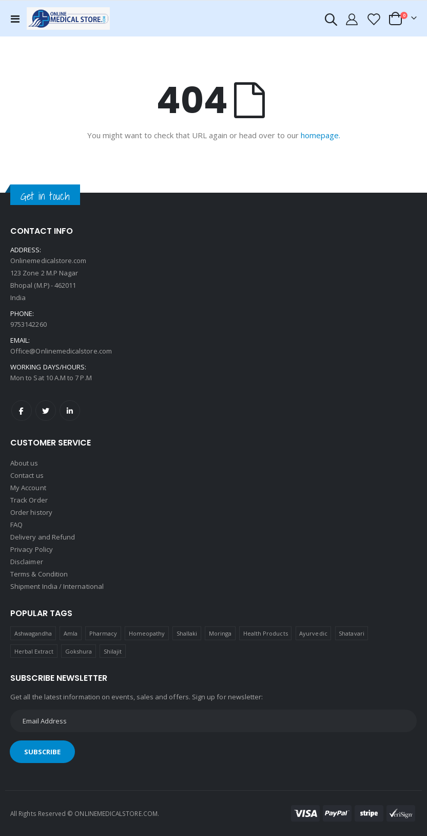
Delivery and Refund (42, 537)
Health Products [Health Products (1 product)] (265, 633)
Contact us (27, 475)
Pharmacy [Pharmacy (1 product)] (103, 633)
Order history (31, 512)
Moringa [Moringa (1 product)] (220, 633)
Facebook (21, 410)
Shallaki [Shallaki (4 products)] (187, 633)
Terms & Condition (39, 574)
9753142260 (28, 324)
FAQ (16, 524)
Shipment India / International (57, 586)
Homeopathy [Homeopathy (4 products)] (147, 633)
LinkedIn (70, 410)
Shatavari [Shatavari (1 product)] (351, 633)
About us (24, 463)
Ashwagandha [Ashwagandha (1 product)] (33, 633)
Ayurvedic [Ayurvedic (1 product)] (313, 633)
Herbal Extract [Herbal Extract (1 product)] (34, 651)
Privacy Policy (31, 549)
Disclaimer (26, 561)
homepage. (320, 135)
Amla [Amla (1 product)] (70, 633)
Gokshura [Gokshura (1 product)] (78, 651)
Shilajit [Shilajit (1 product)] (113, 651)
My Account (28, 487)
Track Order (29, 500)
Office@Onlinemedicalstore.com (61, 351)
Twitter (45, 410)
